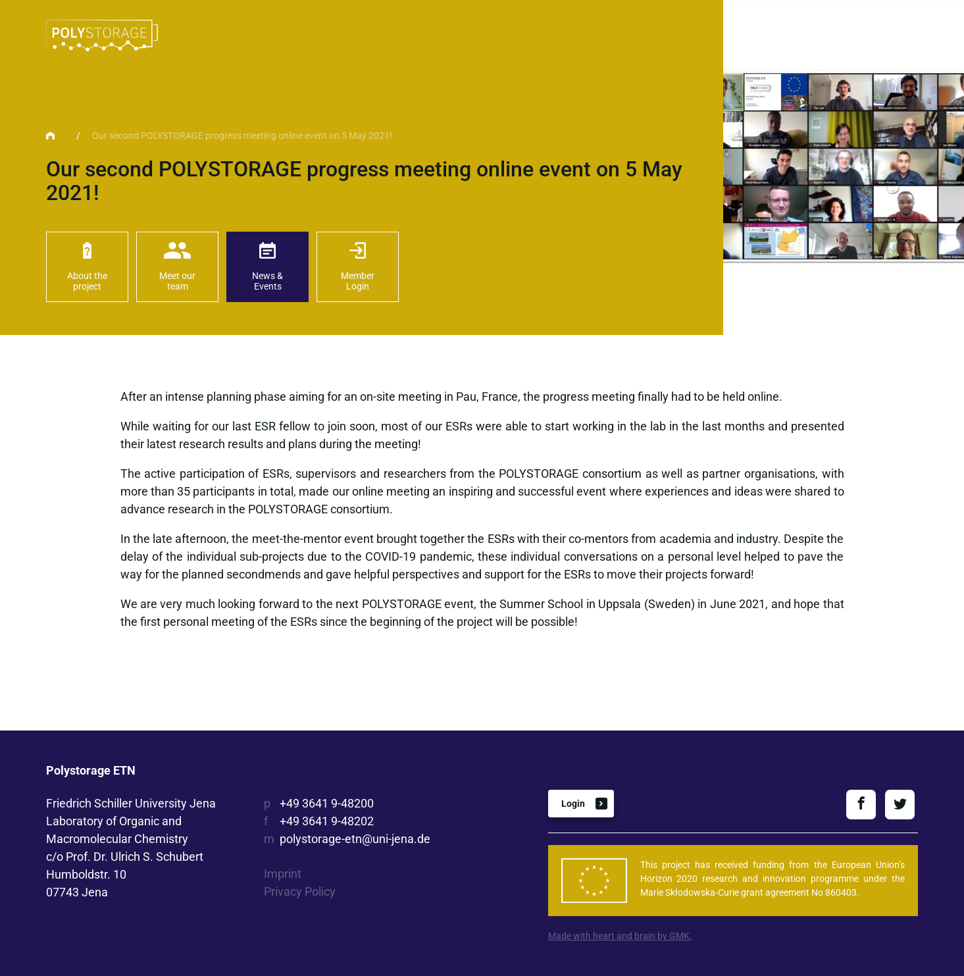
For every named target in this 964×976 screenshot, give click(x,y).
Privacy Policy (300, 891)
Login (573, 803)
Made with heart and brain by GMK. (620, 936)
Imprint (282, 874)
